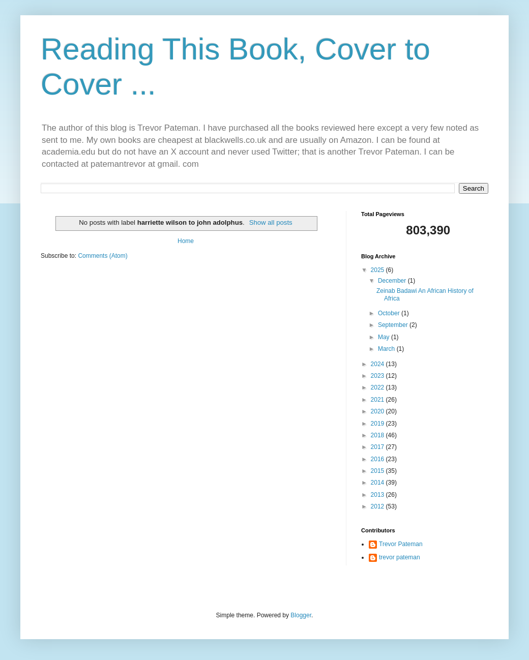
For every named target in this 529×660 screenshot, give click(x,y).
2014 (378, 482)
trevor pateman (399, 557)
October (389, 313)
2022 (378, 387)
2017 (378, 447)
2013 (378, 494)
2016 (378, 459)
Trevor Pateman (401, 544)
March (387, 348)
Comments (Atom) (102, 255)
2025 (378, 270)
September (393, 324)
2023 (378, 375)
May (384, 337)
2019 (378, 423)
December (393, 280)
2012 (378, 506)
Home (186, 241)
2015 (378, 470)
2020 (378, 411)
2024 (378, 364)
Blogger (300, 615)
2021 (378, 399)
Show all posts (270, 222)
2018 (378, 435)
